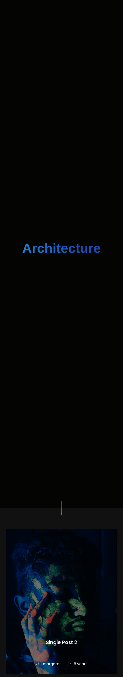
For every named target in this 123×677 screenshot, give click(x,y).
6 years (77, 664)
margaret (49, 664)
